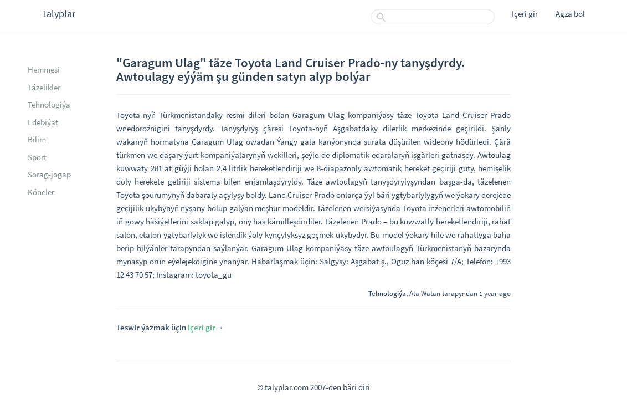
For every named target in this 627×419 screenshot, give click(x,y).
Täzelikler (44, 87)
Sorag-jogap (49, 174)
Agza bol (570, 13)
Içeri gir (525, 13)
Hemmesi (44, 69)
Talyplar (58, 13)
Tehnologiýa (49, 104)
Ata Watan (424, 293)
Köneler (41, 192)
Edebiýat (43, 122)
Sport (37, 157)
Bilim (37, 139)
